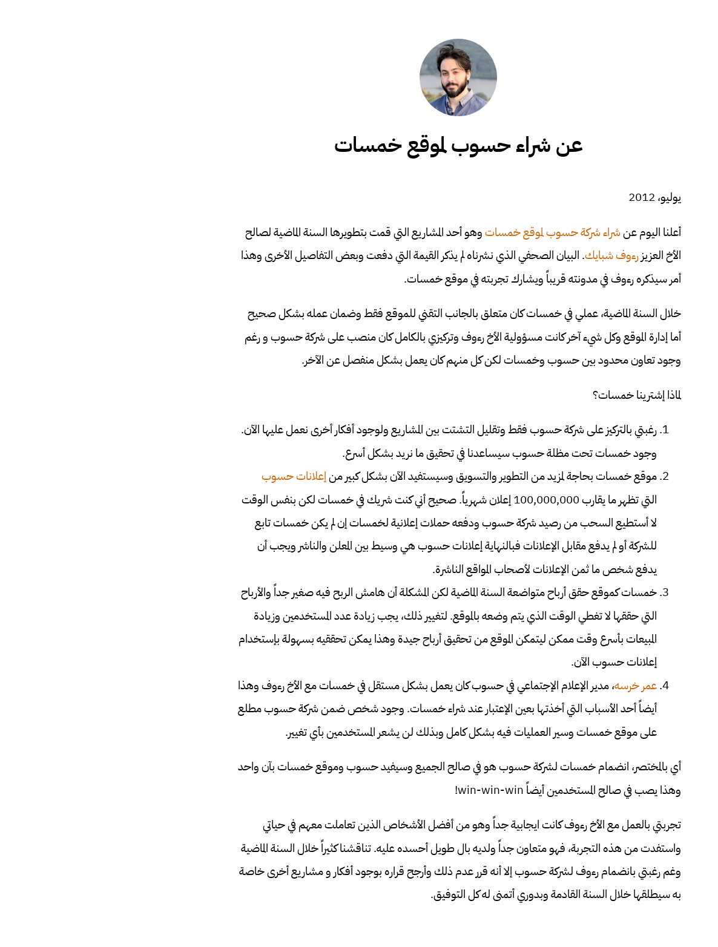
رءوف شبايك (512, 255)
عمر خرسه (536, 685)
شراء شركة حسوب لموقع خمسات (453, 232)
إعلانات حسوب (194, 476)
